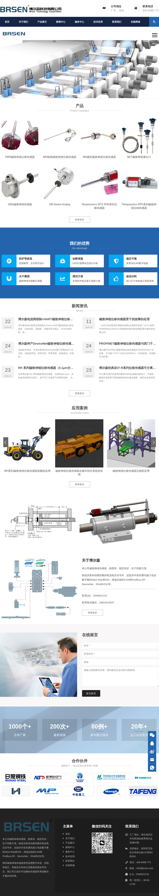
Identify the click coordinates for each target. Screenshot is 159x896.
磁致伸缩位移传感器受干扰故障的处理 (124, 319)
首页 (7, 21)
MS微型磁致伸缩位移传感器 (99, 157)
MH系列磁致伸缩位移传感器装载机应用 (27, 470)
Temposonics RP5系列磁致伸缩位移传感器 (139, 206)
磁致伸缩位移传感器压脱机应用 (131, 470)
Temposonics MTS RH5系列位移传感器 (99, 206)
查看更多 (79, 219)
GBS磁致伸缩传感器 (20, 204)
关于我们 (23, 21)
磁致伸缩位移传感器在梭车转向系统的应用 (79, 472)
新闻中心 (60, 21)
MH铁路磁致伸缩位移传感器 (59, 157)
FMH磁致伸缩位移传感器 (20, 157)
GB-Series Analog (59, 204)
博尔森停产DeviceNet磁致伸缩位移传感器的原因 (50, 343)
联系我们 (116, 21)
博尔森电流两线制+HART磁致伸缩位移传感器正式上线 (54, 319)
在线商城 (135, 21)
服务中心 (79, 21)
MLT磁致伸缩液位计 (139, 157)
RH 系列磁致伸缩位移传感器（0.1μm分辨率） (48, 368)
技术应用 (98, 21)
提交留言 (91, 693)
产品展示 (42, 21)
